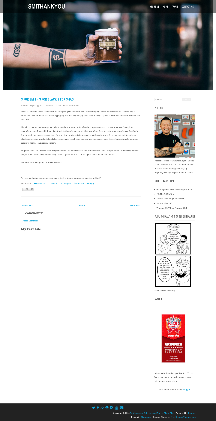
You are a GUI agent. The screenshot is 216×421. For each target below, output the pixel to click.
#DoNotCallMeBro (165, 194)
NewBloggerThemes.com (183, 417)
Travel (175, 6)
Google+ (66, 183)
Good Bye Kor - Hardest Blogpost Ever (174, 189)
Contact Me (188, 6)
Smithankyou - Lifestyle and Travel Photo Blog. (152, 413)
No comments (72, 105)
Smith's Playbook (164, 203)
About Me (154, 6)
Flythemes (146, 417)
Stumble (79, 183)
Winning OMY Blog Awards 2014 (171, 208)
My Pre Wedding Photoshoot (170, 198)
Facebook (40, 183)
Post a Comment (30, 220)
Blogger (186, 389)
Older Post (135, 205)
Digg (90, 183)
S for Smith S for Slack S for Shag (47, 99)
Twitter (53, 183)
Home (165, 6)
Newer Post (27, 205)
